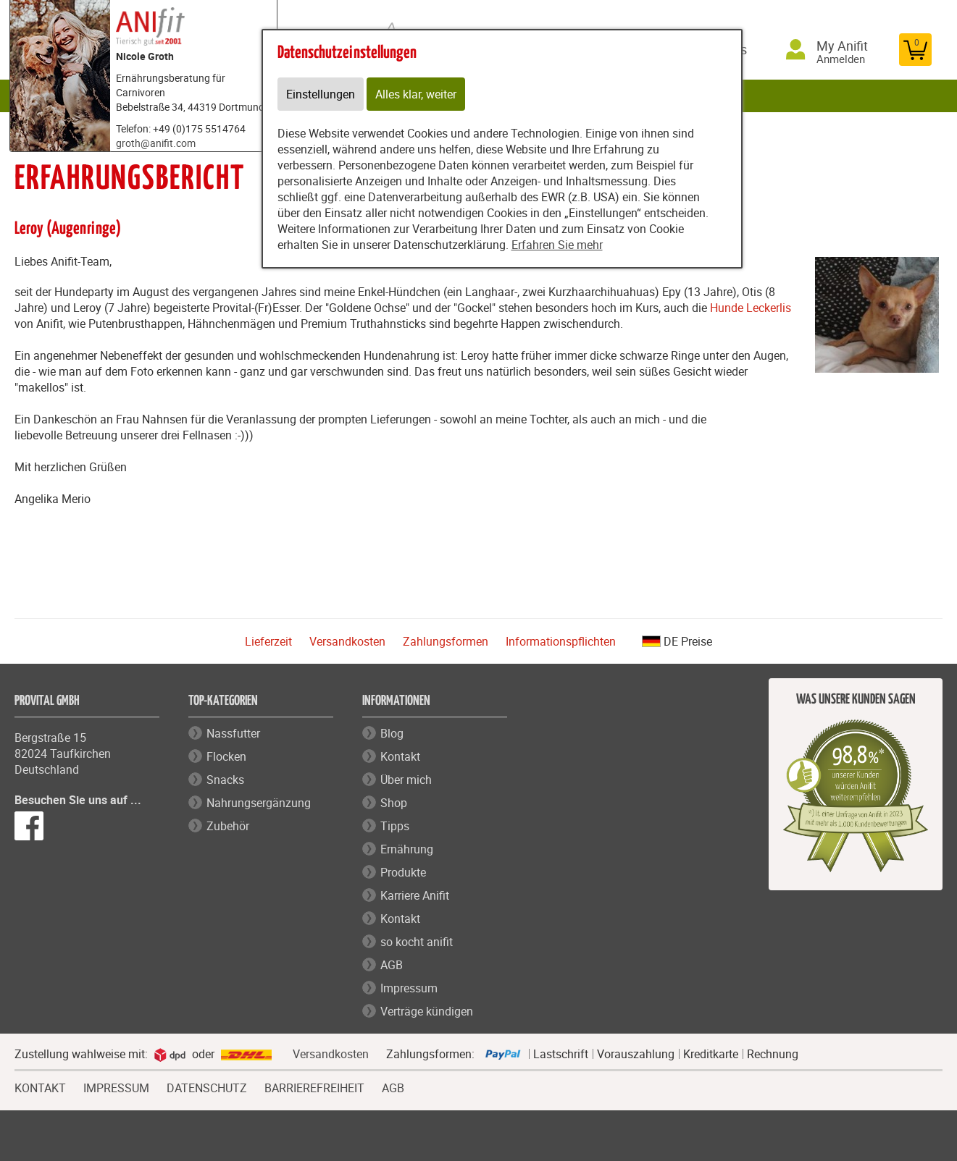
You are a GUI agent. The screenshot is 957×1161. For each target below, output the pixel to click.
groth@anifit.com (156, 143)
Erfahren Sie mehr (557, 245)
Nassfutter (233, 733)
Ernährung (406, 849)
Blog (392, 733)
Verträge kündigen (426, 1011)
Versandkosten (347, 641)
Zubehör (227, 826)
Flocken (226, 756)
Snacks (225, 780)
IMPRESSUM (116, 1086)
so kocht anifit (416, 942)
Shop (393, 803)
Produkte (403, 872)
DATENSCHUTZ (207, 1086)
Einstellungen (320, 94)
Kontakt (400, 756)
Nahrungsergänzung (258, 803)
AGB (391, 965)
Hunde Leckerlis (750, 308)
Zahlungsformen (445, 641)
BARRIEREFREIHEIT (314, 1086)
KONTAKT (40, 1086)
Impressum (409, 988)
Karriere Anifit (414, 895)
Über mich (406, 780)
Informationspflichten (561, 641)
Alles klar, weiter (415, 94)
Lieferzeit (268, 641)
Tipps (394, 826)
